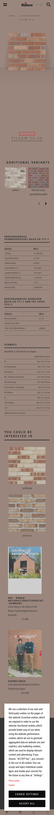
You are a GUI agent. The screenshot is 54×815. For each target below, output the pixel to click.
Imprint (11, 785)
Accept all (27, 803)
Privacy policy (14, 780)
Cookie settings (27, 794)
